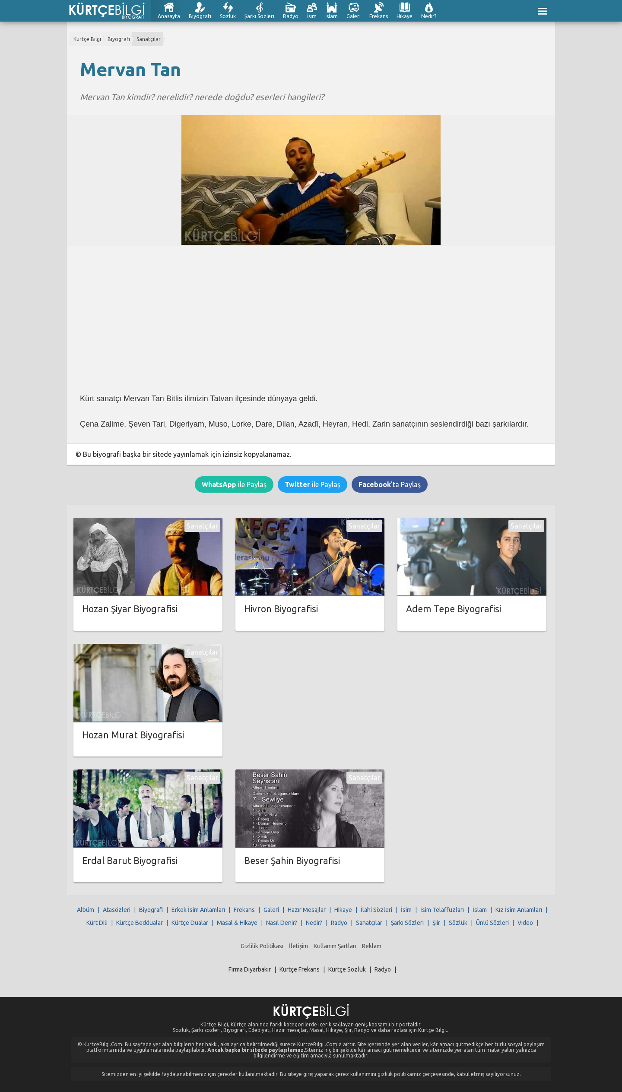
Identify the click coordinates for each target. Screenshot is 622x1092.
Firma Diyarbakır (249, 969)
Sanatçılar (148, 39)
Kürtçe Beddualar (139, 922)
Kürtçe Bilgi (87, 39)
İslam (331, 16)
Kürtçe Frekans (299, 969)
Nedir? (428, 16)
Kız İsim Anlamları (518, 909)
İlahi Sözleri (376, 909)
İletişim (298, 946)
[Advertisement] (311, 319)
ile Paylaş (234, 484)
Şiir (436, 922)
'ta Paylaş (390, 484)
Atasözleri (116, 909)
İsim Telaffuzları (442, 909)
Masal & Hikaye (237, 922)
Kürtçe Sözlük (347, 969)
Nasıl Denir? (281, 922)
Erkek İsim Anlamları (198, 909)
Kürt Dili (97, 922)
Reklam (371, 946)
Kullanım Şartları (335, 946)
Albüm (85, 909)
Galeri (353, 16)
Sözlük (228, 16)
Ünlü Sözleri (492, 922)
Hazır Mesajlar (307, 909)
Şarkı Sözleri (259, 16)
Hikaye (405, 16)
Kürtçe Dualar (189, 922)
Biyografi (200, 16)
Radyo (290, 16)
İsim (312, 16)
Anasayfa (169, 16)
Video (525, 922)
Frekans (378, 16)
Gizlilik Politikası (262, 946)
